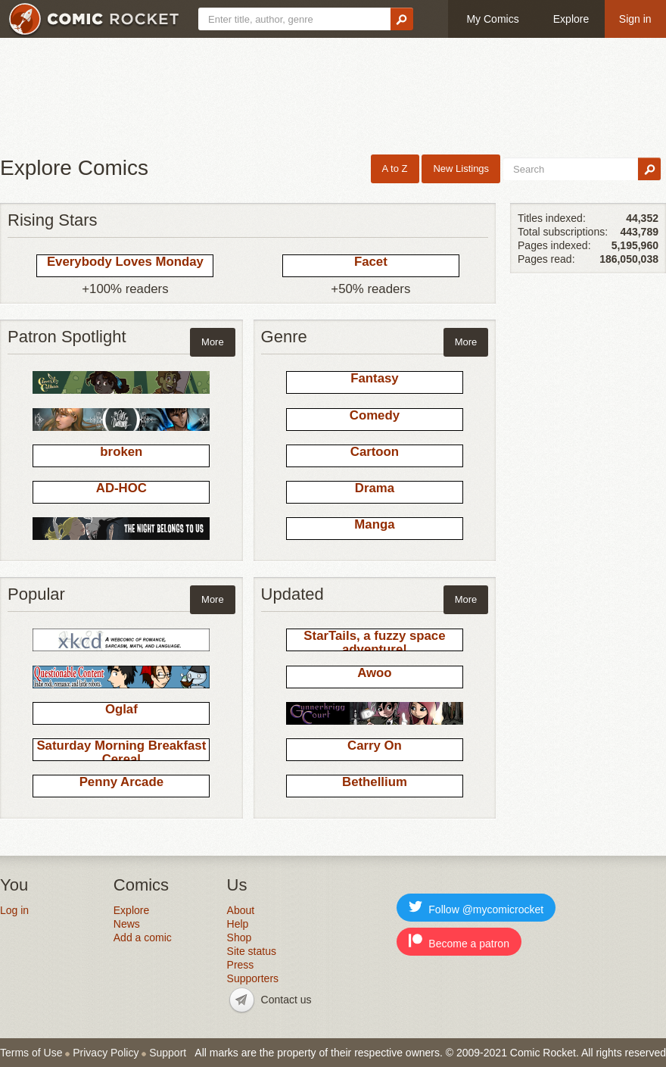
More (212, 342)
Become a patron (459, 942)
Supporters (253, 978)
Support (167, 1053)
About (241, 910)
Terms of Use (31, 1053)
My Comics (492, 19)
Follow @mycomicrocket (476, 908)
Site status (251, 951)
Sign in (635, 19)
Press (240, 965)
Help (238, 924)
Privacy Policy (105, 1053)
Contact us (286, 1000)
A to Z (395, 168)
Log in (14, 910)
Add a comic (143, 937)
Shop (239, 937)
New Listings (461, 168)
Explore (571, 19)
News (127, 924)
